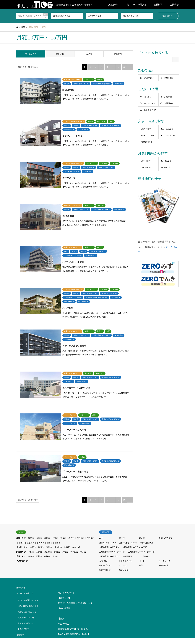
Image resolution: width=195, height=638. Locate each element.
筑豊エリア (21, 483)
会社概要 (158, 4)
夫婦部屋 (168, 97)
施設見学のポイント (26, 544)
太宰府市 (90, 465)
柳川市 (83, 478)
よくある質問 (23, 556)
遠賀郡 (67, 474)
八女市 (65, 478)
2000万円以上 (146, 142)
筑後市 (57, 478)
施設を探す (113, 4)
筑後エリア (21, 478)
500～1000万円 (147, 135)
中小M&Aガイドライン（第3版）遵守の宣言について (30, 587)
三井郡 (39, 478)
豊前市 (49, 474)
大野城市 (80, 465)
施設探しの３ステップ (27, 538)
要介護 (142, 465)
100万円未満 (146, 129)
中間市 (33, 474)
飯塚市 (47, 483)
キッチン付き (149, 103)
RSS (17, 622)
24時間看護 (149, 78)
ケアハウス (124, 492)
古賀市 (55, 465)
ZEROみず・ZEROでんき (29, 574)
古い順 (89, 54)
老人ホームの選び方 (136, 4)
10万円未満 (145, 161)
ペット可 (143, 488)
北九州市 (58, 474)
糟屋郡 (21, 469)
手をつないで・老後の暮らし (30, 568)
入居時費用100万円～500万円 (134, 474)
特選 (141, 492)
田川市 (39, 483)
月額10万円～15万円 (108, 469)
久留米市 (48, 478)
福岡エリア (21, 465)
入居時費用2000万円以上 (109, 483)
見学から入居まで (25, 550)
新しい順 (60, 54)
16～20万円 (146, 167)
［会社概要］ (64, 535)
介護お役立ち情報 (79, 626)
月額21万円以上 (146, 469)
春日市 (71, 465)
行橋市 (41, 474)
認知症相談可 (104, 497)
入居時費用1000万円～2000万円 (142, 478)
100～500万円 (167, 129)
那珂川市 (40, 469)
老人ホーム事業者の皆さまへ (30, 580)
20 (124, 67)
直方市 (55, 483)
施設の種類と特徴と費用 (28, 533)
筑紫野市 (30, 469)
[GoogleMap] (82, 561)
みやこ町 (76, 474)
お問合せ (174, 4)
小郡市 (31, 478)
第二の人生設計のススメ (28, 527)
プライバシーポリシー (27, 595)
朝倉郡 (49, 469)
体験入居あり (124, 497)
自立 (101, 465)
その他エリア (22, 488)
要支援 (122, 465)
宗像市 (63, 465)
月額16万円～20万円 (128, 469)
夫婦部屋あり (129, 483)
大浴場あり (169, 103)
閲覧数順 (118, 54)
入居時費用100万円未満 (109, 474)
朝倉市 (57, 469)
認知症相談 (169, 78)
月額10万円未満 (165, 465)
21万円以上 (166, 167)
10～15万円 (166, 161)
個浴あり (148, 97)
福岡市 (31, 465)
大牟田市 (74, 478)
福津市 (47, 465)
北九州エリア (22, 474)
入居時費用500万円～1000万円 (112, 478)
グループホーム (105, 492)
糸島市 (39, 465)
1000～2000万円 (168, 135)
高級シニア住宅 (150, 110)
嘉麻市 (31, 483)
